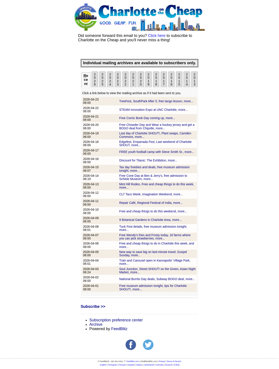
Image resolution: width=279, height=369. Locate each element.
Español (131, 365)
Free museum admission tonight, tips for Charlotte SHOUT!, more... (153, 287)
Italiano (139, 365)
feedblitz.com (133, 361)
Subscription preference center (116, 320)
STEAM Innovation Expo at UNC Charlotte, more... (153, 109)
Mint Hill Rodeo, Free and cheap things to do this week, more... (156, 185)
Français (122, 365)
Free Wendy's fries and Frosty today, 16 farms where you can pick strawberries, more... (155, 236)
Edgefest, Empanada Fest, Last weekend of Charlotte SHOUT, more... (155, 143)
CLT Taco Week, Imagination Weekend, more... (151, 194)
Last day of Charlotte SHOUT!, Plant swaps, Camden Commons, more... (155, 135)
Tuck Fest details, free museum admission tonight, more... (153, 228)
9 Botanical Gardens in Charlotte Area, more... (150, 220)
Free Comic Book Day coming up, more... (147, 118)
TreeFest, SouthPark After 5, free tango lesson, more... (156, 101)
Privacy (162, 361)
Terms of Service (174, 361)
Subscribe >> (93, 306)
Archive (95, 324)
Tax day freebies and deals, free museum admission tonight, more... (154, 168)
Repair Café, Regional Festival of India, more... (151, 202)
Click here (156, 35)
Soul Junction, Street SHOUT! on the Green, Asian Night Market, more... (157, 270)
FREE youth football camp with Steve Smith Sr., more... (156, 152)
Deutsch (168, 365)
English (103, 365)
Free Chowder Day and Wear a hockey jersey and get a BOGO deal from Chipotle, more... (156, 126)
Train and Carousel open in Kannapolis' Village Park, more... (154, 262)
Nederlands (149, 365)
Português (112, 365)
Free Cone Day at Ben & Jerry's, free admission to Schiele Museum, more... (153, 177)
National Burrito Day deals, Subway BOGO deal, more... (157, 279)
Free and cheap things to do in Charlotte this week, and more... (156, 245)
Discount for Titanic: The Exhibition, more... (148, 160)
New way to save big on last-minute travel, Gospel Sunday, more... (153, 253)
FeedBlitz (119, 329)
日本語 (177, 365)
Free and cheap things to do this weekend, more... (153, 211)
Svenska (159, 365)
